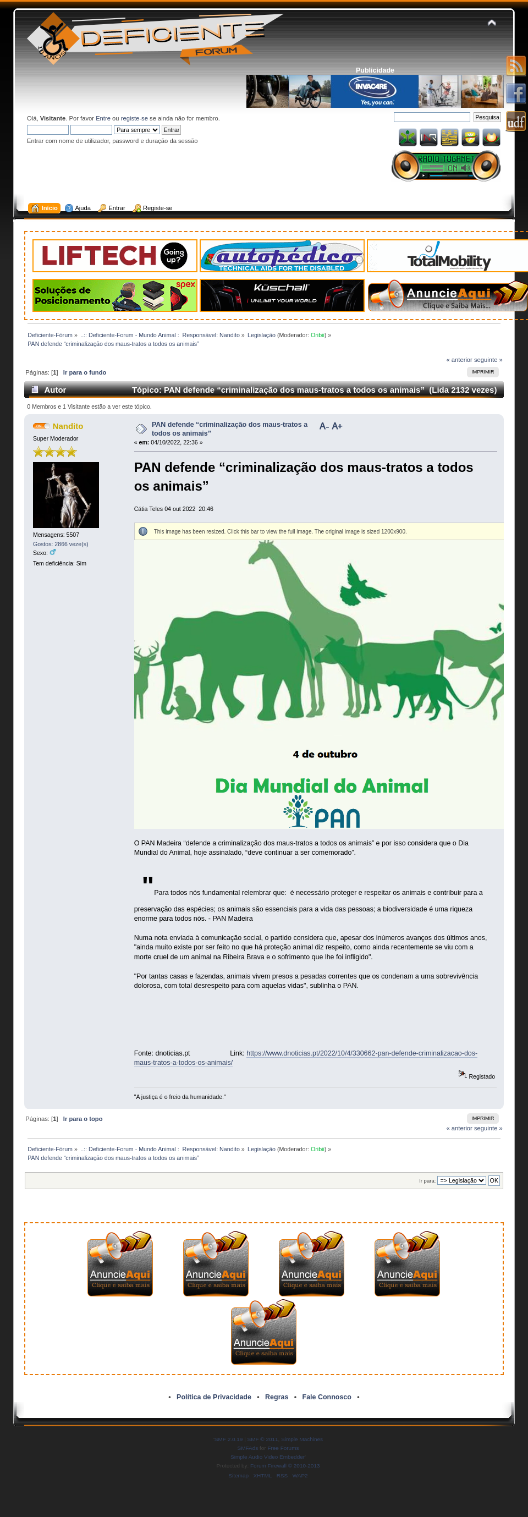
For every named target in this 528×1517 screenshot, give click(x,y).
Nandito (68, 426)
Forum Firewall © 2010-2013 (285, 1466)
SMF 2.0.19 (229, 1439)
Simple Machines (302, 1439)
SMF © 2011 (263, 1439)
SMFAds (248, 1448)
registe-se (134, 118)
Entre (103, 118)
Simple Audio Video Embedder (267, 1457)
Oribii (317, 335)
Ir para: (427, 1181)
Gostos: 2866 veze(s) (61, 544)
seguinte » (488, 359)
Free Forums (283, 1448)
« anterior (459, 359)
